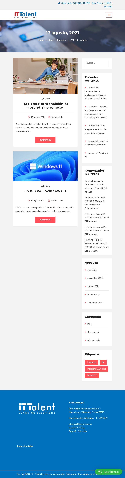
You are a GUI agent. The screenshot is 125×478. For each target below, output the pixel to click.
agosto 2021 (93, 286)
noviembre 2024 (95, 278)
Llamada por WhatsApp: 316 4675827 (86, 412)
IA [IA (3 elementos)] (103, 362)
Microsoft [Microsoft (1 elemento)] (91, 375)
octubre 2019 (93, 294)
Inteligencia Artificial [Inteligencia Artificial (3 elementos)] (96, 369)
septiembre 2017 (95, 302)
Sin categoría (93, 340)
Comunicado (57, 117)
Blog (89, 324)
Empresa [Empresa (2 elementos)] (91, 362)
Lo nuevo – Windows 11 (45, 191)
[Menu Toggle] (109, 15)
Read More (45, 140)
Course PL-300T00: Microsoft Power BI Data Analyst (96, 188)
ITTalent (46, 99)
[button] (108, 472)
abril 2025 (91, 270)
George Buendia (92, 181)
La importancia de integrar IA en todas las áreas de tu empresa (96, 129)
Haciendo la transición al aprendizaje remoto (45, 105)
